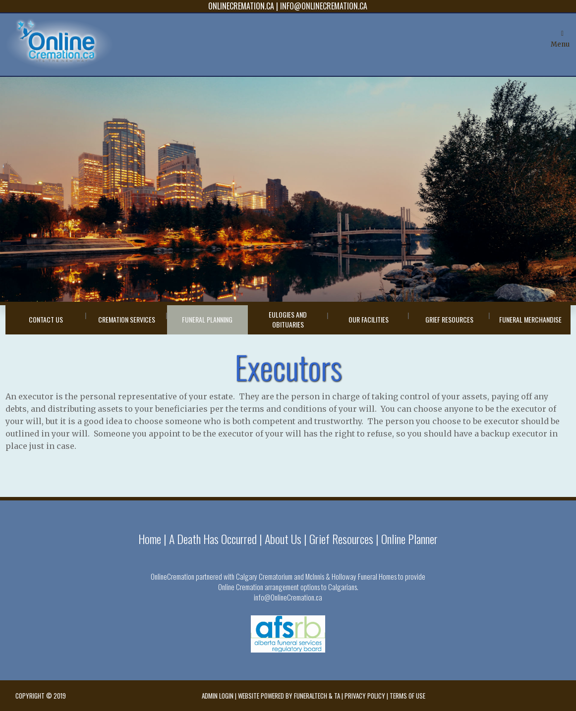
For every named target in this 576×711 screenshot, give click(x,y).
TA (337, 696)
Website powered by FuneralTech (282, 696)
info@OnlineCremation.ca (288, 597)
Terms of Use (407, 696)
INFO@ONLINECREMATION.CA (323, 6)
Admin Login (217, 696)
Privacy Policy (365, 696)
